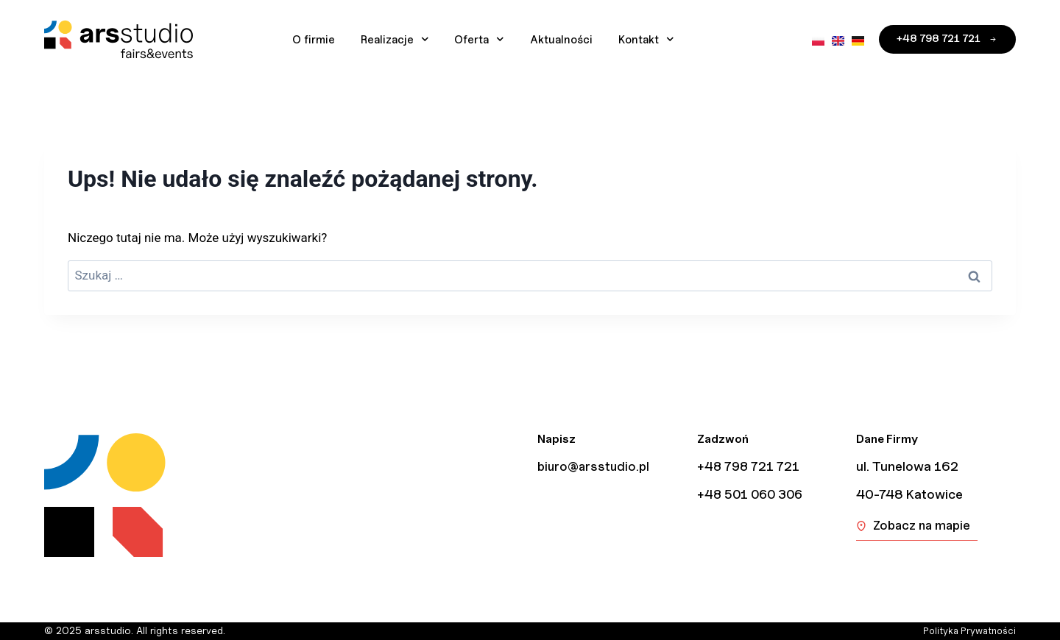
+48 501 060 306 (753, 494)
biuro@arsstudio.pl (595, 466)
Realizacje (395, 39)
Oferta (479, 39)
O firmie (313, 39)
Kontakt (646, 39)
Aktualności (561, 39)
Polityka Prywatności (966, 631)
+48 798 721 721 (749, 466)
